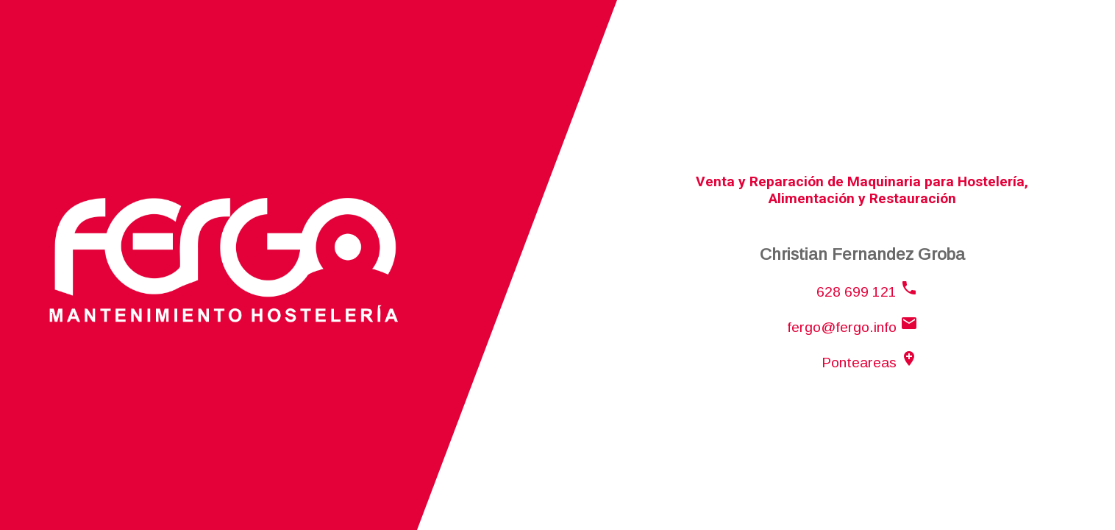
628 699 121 (867, 292)
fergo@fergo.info (852, 327)
